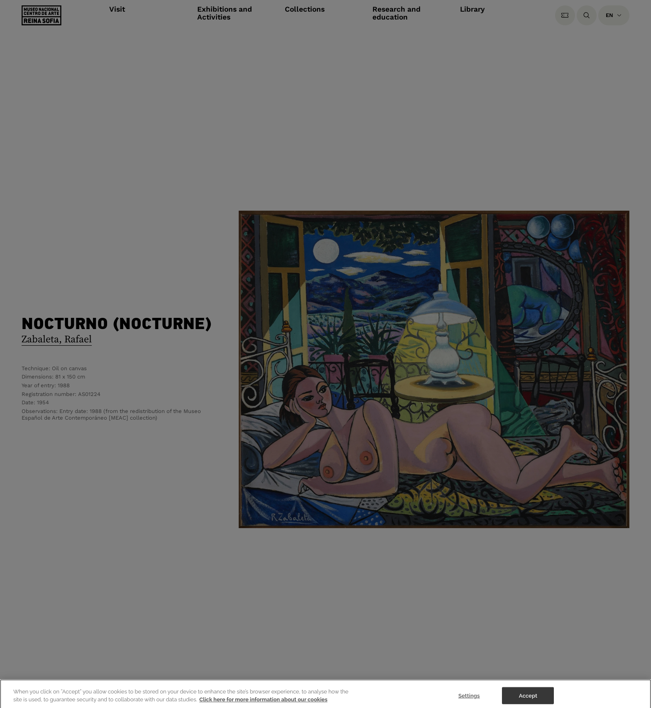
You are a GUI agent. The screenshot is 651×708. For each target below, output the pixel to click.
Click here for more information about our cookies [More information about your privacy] (263, 703)
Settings (469, 699)
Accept (528, 699)
